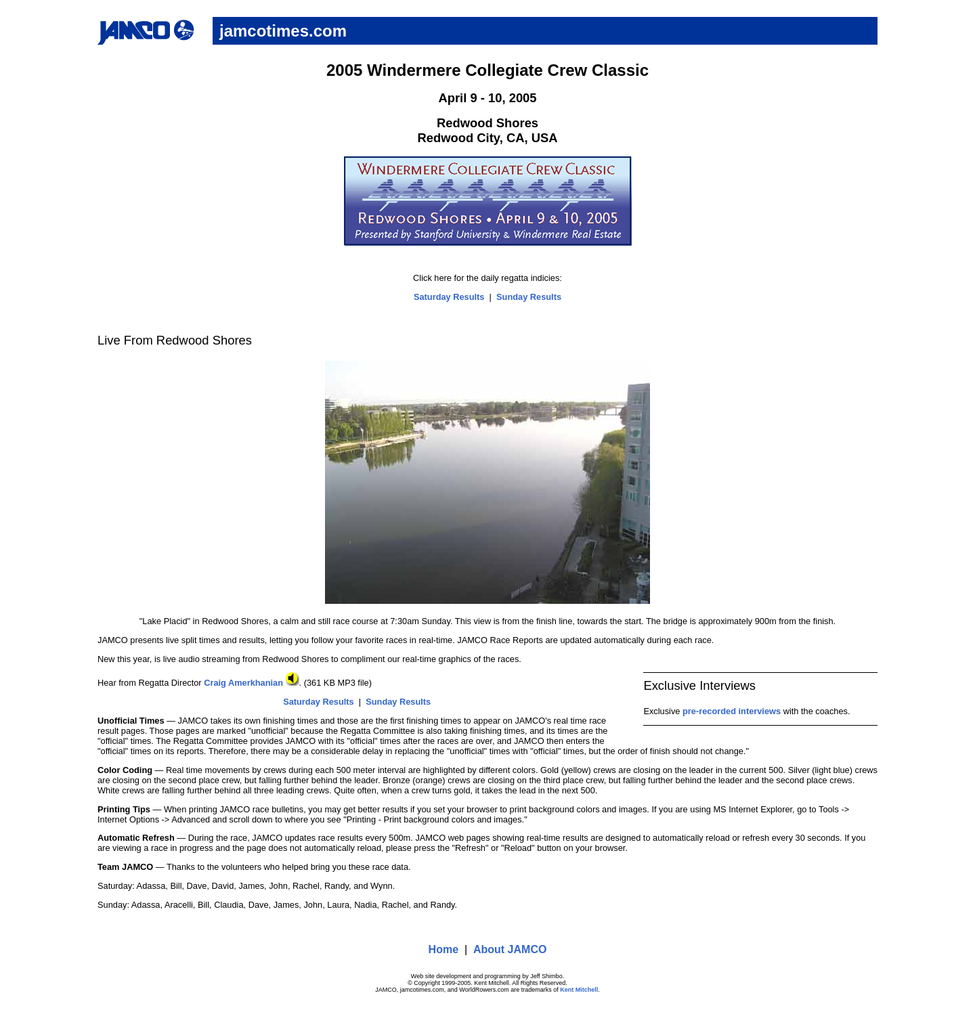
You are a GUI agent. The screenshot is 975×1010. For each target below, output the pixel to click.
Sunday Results (528, 297)
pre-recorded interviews (731, 711)
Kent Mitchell (579, 989)
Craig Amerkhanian (251, 683)
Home (443, 949)
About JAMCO (509, 949)
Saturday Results (449, 297)
